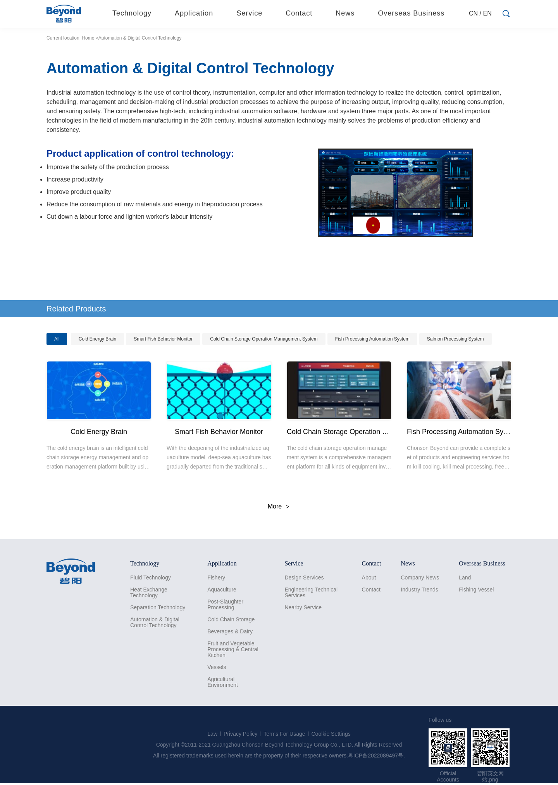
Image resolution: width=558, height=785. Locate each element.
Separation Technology (157, 607)
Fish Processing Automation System (372, 339)
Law (212, 734)
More (275, 506)
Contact (371, 590)
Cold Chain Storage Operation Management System (263, 339)
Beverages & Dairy (230, 632)
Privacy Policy (240, 734)
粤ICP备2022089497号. (376, 755)
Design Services (304, 578)
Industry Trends (419, 590)
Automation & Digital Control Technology (154, 622)
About (369, 578)
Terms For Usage (284, 734)
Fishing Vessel (476, 590)
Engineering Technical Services (311, 592)
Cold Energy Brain (97, 339)
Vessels (216, 667)
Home (88, 38)
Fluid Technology (150, 578)
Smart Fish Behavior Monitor (163, 339)
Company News (420, 578)
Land (465, 578)
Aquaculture (221, 590)
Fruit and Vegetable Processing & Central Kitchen (232, 649)
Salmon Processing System (455, 339)
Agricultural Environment (222, 682)
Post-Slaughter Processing (225, 604)
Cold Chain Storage (231, 619)
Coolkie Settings (331, 734)
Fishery (216, 578)
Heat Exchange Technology (148, 592)
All (56, 339)
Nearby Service (303, 607)
